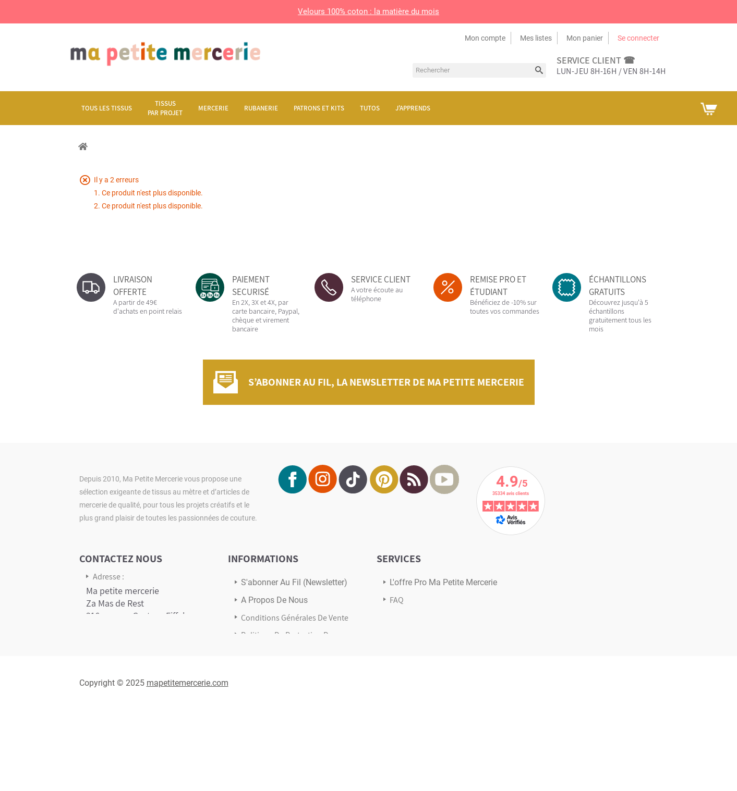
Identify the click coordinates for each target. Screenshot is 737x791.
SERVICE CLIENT (380, 279)
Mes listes (536, 38)
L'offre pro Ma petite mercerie (443, 582)
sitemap (255, 665)
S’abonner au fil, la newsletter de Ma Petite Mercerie (386, 382)
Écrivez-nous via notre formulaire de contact (129, 701)
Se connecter (638, 38)
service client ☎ (596, 60)
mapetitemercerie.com (187, 764)
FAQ (397, 600)
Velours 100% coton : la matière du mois (368, 11)
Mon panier (584, 38)
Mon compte (485, 38)
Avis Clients (409, 634)
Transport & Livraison (427, 617)
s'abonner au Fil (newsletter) (294, 582)
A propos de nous (274, 600)
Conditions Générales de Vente (294, 617)
